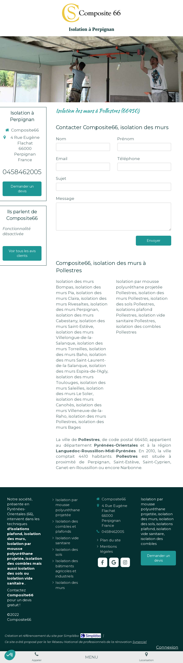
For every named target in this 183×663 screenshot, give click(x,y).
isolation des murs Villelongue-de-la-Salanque (75, 338)
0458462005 (22, 172)
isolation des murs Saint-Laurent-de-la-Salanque (81, 360)
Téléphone (128, 158)
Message (65, 198)
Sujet (61, 178)
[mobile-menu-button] (91, 657)
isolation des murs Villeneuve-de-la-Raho (79, 411)
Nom (61, 138)
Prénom (125, 138)
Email (61, 158)
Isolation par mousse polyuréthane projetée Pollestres (139, 287)
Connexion (167, 647)
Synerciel (140, 642)
